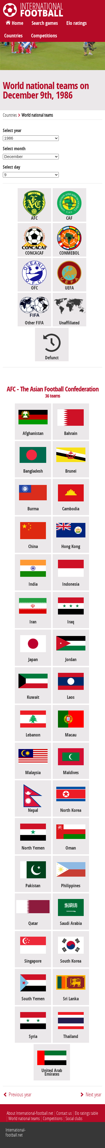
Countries (13, 36)
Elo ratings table (86, 1113)
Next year (93, 1094)
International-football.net (15, 1132)
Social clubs (74, 1118)
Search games (45, 23)
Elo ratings (76, 23)
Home (17, 23)
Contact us (64, 1113)
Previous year (20, 1094)
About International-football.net (30, 1113)
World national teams (24, 1118)
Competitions (44, 36)
